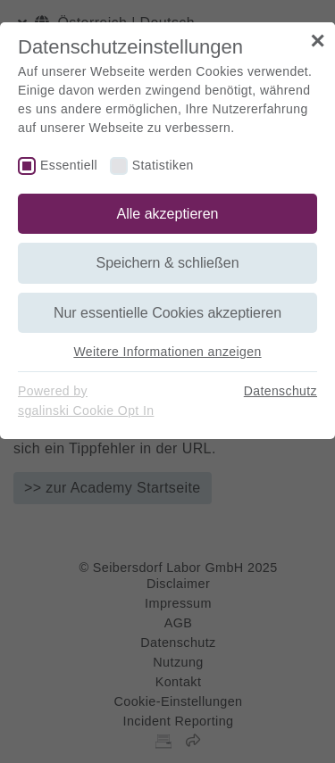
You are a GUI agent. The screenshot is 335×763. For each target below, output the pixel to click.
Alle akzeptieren (168, 213)
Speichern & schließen (167, 262)
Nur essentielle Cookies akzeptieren (167, 312)
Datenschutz (280, 391)
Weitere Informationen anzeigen (167, 351)
